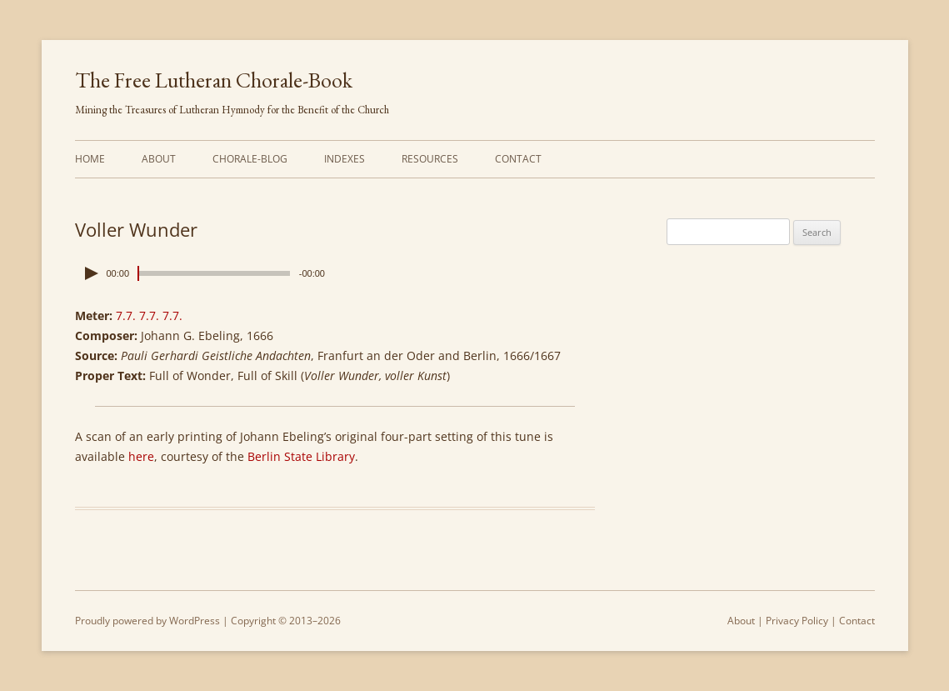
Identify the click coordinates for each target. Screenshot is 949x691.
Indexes (344, 159)
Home (90, 159)
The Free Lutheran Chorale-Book (213, 80)
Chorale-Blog (249, 159)
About (159, 159)
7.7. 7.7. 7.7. (149, 315)
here (141, 456)
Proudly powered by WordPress (147, 620)
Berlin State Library (301, 456)
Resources (430, 159)
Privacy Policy (797, 620)
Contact (518, 159)
